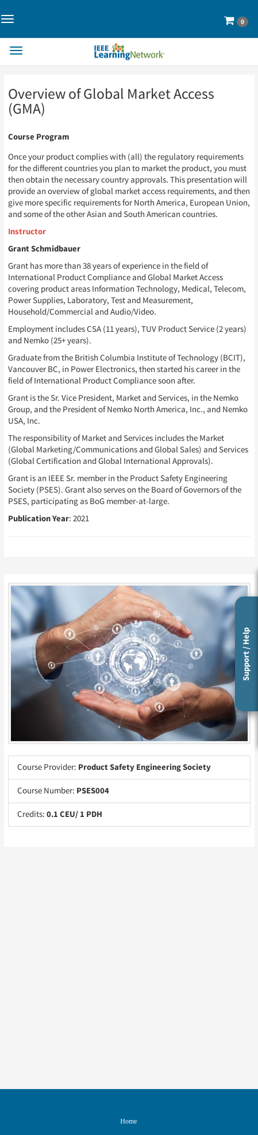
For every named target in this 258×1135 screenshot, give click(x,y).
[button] (236, 21)
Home (128, 1121)
